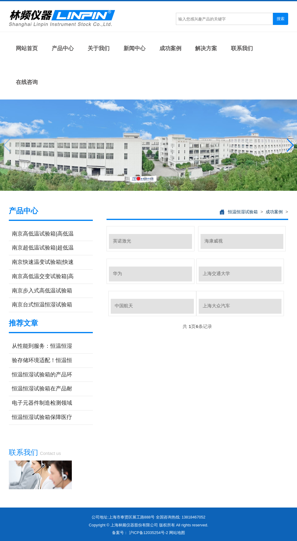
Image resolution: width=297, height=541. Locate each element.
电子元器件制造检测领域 (42, 403)
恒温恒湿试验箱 (243, 211)
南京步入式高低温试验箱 (42, 291)
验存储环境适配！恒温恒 (42, 360)
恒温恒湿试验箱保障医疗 (42, 417)
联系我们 (242, 48)
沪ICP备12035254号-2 (148, 532)
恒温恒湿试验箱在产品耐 (42, 389)
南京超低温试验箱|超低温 (43, 248)
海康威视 (213, 240)
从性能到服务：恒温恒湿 (42, 346)
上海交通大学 (216, 273)
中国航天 (124, 305)
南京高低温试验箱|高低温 (43, 234)
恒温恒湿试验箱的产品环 (42, 375)
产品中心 (63, 48)
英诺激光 (122, 240)
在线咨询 (27, 82)
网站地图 (177, 532)
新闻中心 (134, 48)
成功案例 (170, 48)
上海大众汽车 (216, 305)
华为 (117, 273)
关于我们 (99, 48)
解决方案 (206, 48)
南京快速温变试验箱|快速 (43, 262)
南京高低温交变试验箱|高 (43, 276)
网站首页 (27, 48)
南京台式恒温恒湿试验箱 (42, 305)
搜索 (281, 18)
